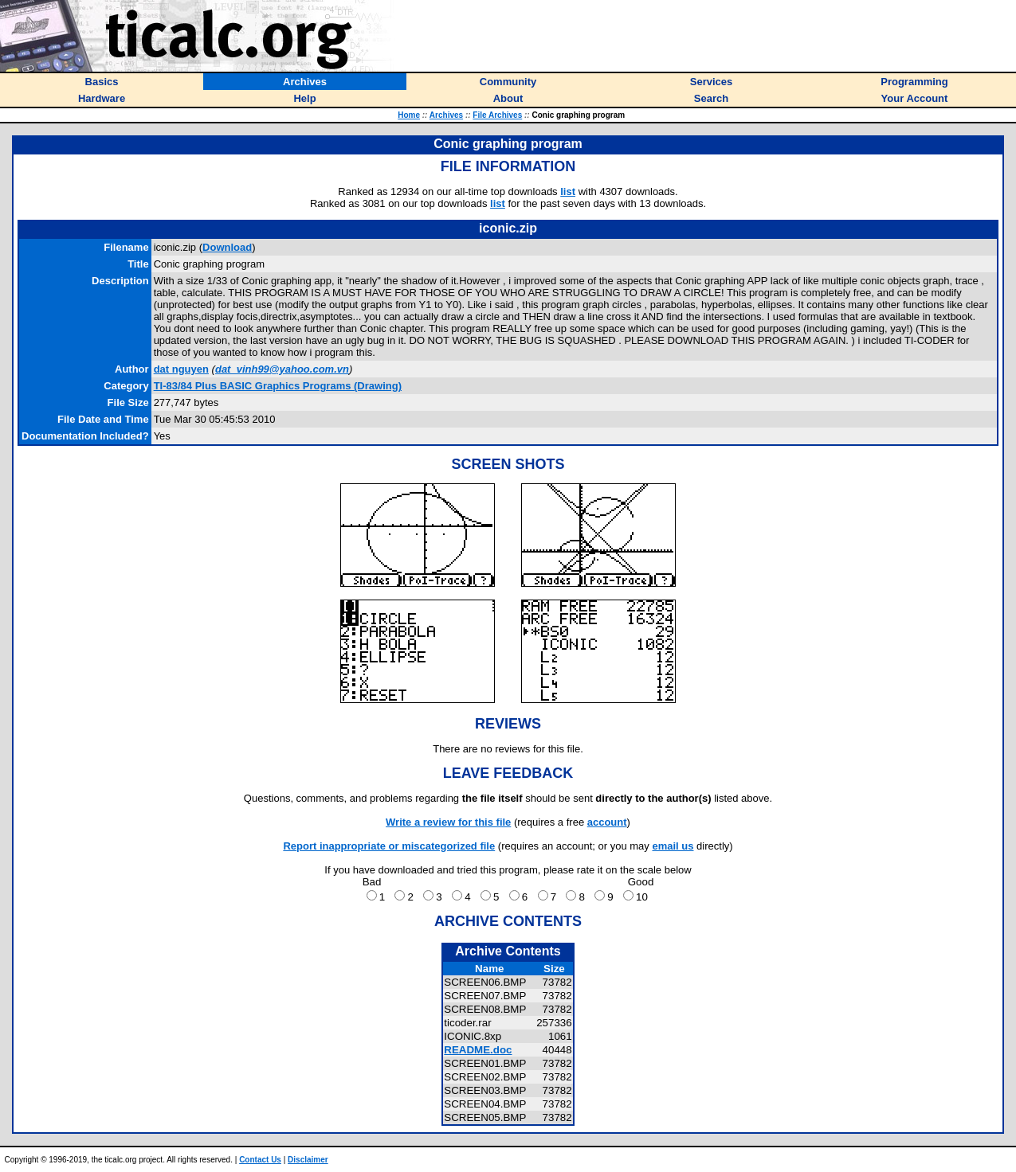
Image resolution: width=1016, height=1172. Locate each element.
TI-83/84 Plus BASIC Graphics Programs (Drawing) (278, 386)
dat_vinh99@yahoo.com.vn (282, 369)
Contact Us (260, 1159)
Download (227, 247)
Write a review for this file (448, 822)
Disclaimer (308, 1159)
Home (409, 115)
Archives (446, 115)
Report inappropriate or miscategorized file (389, 846)
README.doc (478, 1050)
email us (672, 846)
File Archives (497, 115)
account (607, 822)
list (567, 191)
